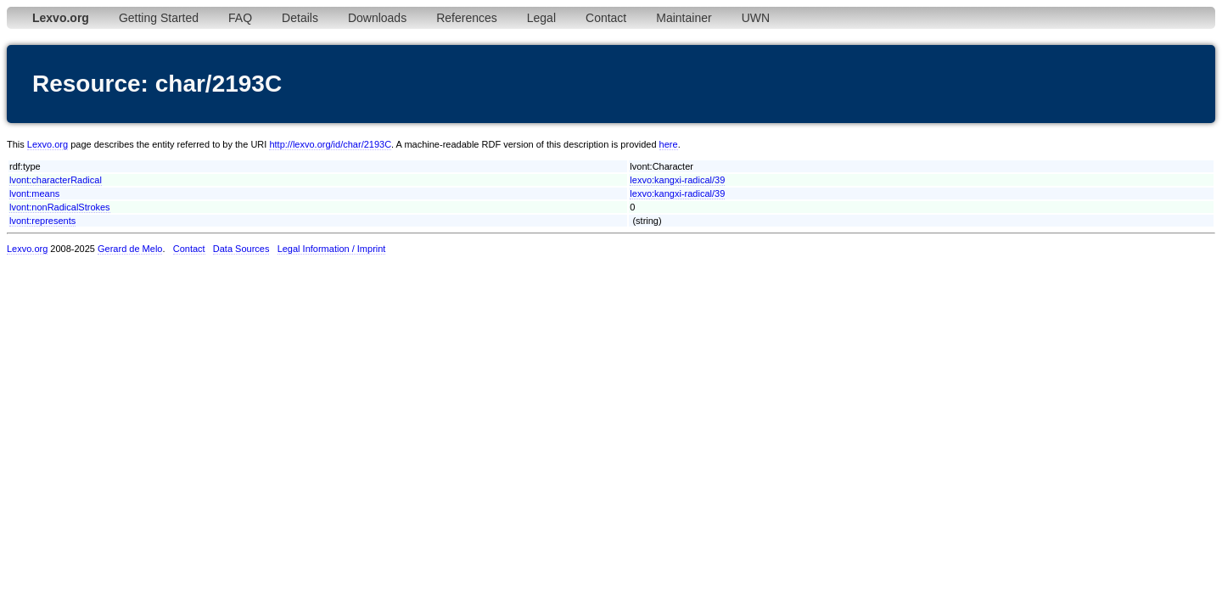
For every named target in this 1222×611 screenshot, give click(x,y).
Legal (541, 18)
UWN (756, 18)
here (668, 144)
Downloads (377, 18)
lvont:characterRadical (55, 180)
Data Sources (241, 249)
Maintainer (683, 18)
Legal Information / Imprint (331, 249)
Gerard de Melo (130, 249)
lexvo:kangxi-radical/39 (677, 180)
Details (300, 18)
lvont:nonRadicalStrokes (59, 207)
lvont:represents (42, 221)
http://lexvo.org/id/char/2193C (330, 144)
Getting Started (159, 18)
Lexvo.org (47, 144)
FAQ (240, 18)
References (466, 18)
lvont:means (34, 193)
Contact (606, 18)
